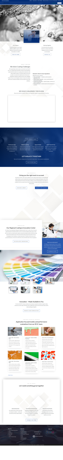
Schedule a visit (52, 265)
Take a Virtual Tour (52, 253)
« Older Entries (10, 389)
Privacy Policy (42, 459)
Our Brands (10, 447)
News (49, 3)
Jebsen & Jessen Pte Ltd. (27, 459)
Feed (50, 0)
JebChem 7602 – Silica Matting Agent (47, 352)
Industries (40, 3)
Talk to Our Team (31, 162)
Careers (10, 449)
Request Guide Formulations (31, 325)
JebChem (30, 0)
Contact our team (31, 434)
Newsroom (10, 448)
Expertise (45, 3)
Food (52, 0)
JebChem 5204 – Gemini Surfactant (47, 376)
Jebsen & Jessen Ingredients (5, 0)
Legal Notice (38, 459)
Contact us (47, 54)
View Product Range (31, 139)
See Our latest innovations (21, 255)
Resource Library (21, 187)
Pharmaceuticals (55, 0)
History (10, 446)
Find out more (15, 54)
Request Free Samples (41, 187)
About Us (35, 3)
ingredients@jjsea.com (37, 446)
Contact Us (59, 3)
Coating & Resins (35, 0)
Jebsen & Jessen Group (12, 451)
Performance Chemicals (46, 0)
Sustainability (54, 3)
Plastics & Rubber (40, 0)
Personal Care (60, 0)
